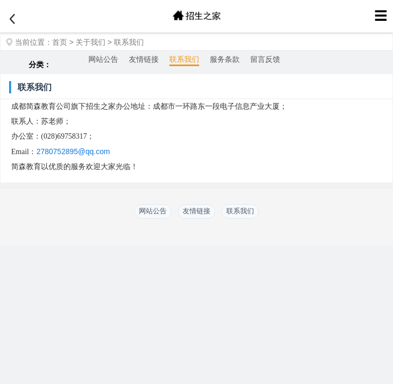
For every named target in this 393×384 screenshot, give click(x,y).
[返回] (12, 19)
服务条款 (225, 59)
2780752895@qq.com (73, 151)
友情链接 (144, 59)
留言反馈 (265, 59)
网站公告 (103, 59)
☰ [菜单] (380, 16)
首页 (59, 42)
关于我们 (90, 42)
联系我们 (129, 42)
